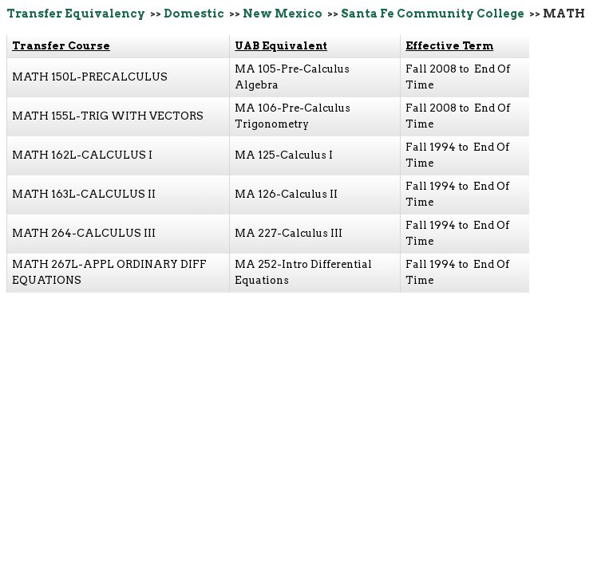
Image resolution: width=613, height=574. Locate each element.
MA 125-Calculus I (284, 155)
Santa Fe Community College (432, 13)
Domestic (194, 13)
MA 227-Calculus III (288, 233)
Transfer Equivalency (75, 13)
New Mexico (282, 13)
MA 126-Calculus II (286, 194)
